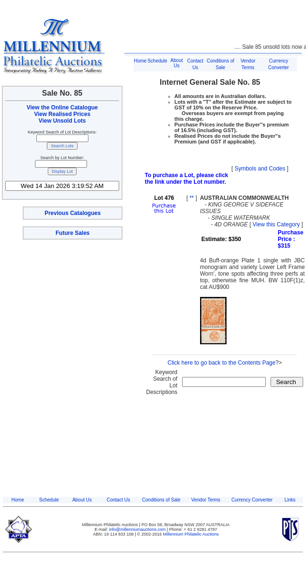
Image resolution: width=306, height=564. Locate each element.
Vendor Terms (205, 499)
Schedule (157, 60)
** (192, 198)
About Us (176, 63)
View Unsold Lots (62, 120)
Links (289, 499)
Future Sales (72, 233)
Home (140, 60)
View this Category (276, 224)
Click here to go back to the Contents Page (221, 362)
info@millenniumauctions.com (138, 529)
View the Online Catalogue (61, 107)
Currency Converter (251, 499)
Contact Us (118, 499)
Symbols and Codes (260, 168)
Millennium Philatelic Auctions (191, 534)
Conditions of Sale (161, 499)
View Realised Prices (62, 114)
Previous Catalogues (72, 213)
